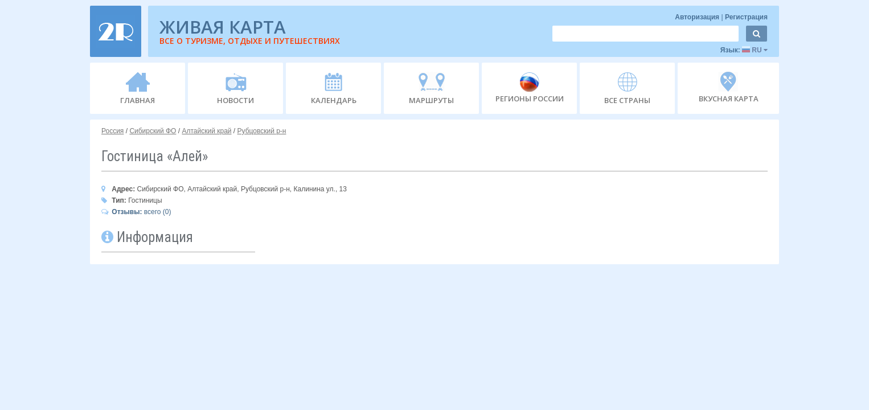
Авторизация (698, 17)
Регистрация (746, 17)
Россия (112, 131)
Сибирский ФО (152, 131)
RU (755, 50)
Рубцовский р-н (261, 131)
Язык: (744, 50)
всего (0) (136, 212)
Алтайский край (206, 131)
